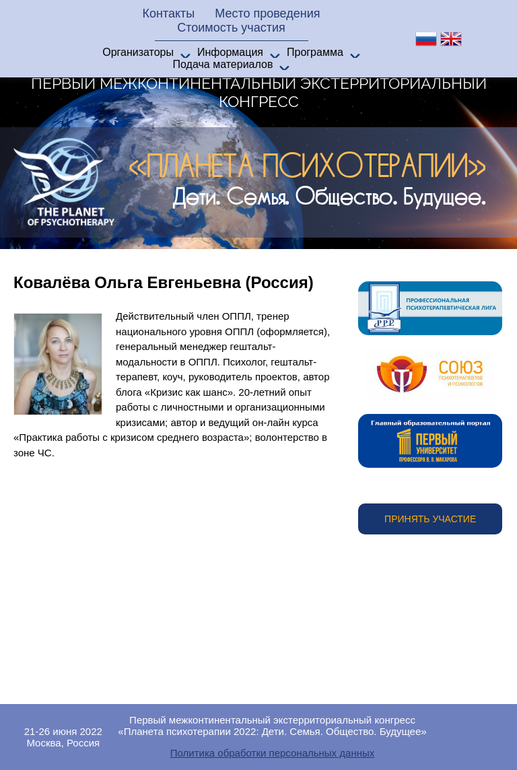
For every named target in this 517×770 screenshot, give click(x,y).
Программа (315, 52)
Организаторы (138, 52)
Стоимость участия (231, 27)
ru (426, 39)
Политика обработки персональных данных (272, 753)
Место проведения (267, 13)
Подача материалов (223, 64)
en (451, 39)
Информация (230, 52)
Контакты (168, 13)
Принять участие (430, 519)
